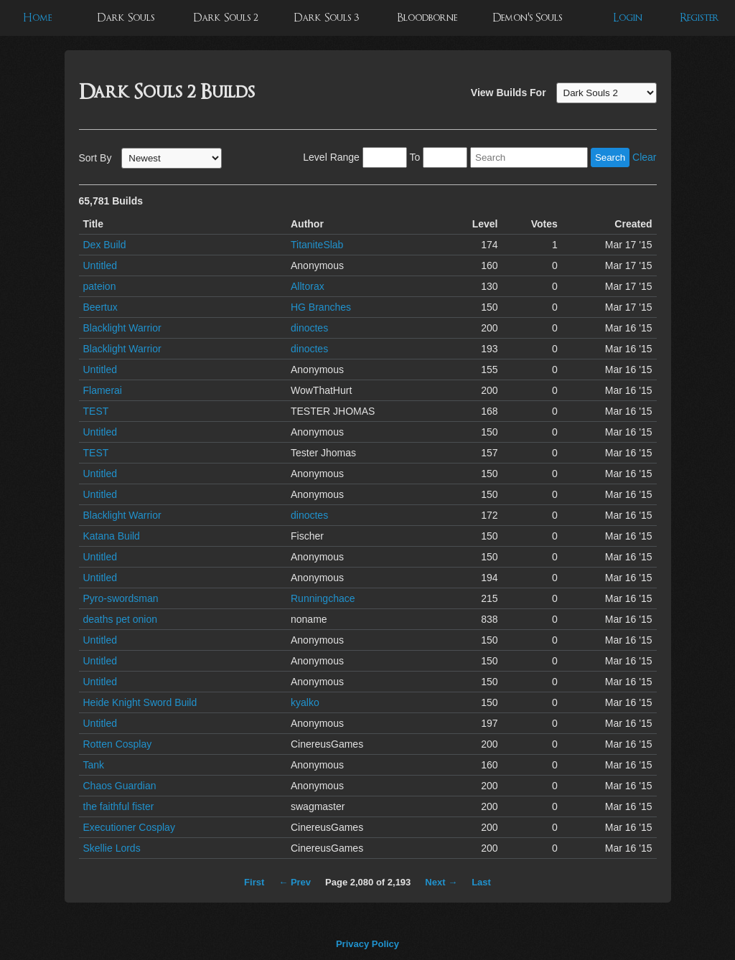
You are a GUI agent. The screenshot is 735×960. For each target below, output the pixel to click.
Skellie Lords (112, 848)
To (414, 157)
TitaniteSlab (317, 244)
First (254, 882)
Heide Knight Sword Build (140, 702)
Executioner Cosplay (129, 827)
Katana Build (111, 536)
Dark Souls (125, 17)
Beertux (100, 307)
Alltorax (307, 286)
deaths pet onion (120, 619)
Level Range (331, 157)
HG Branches (321, 307)
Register (699, 17)
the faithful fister (118, 806)
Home (37, 17)
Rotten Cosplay (117, 744)
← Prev (294, 882)
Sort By (95, 158)
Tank (94, 765)
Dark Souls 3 (326, 17)
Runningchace (323, 598)
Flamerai (102, 390)
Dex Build (104, 244)
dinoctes (309, 328)
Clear (644, 157)
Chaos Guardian (119, 785)
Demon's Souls (527, 17)
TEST (96, 411)
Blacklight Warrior (122, 328)
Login (627, 17)
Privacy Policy (367, 943)
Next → (441, 882)
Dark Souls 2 (225, 17)
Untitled (100, 265)
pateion (99, 286)
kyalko (305, 702)
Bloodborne (427, 17)
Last (481, 882)
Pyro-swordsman (121, 598)
